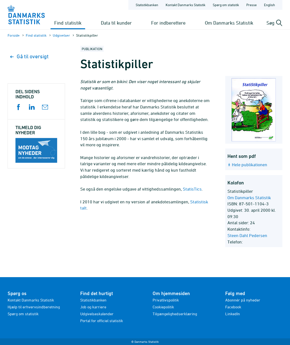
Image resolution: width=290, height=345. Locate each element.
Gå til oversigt (29, 56)
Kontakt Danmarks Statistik (31, 300)
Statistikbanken (147, 5)
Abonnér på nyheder (242, 300)
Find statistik (67, 23)
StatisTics (192, 189)
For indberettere (168, 23)
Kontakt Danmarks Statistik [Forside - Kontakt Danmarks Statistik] (185, 5)
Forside (14, 35)
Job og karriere (93, 307)
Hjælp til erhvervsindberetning (34, 307)
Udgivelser (61, 35)
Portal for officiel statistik (101, 320)
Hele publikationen (249, 164)
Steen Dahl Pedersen (247, 235)
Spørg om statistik (23, 314)
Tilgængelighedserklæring (175, 314)
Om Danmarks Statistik (229, 23)
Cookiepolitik (163, 307)
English (269, 5)
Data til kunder (116, 23)
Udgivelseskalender (97, 314)
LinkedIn (232, 314)
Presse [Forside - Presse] (251, 5)
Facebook (233, 307)
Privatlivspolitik (166, 300)
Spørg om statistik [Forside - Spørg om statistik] (226, 5)
